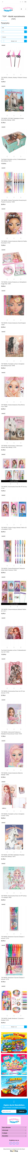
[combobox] (14, 31)
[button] (25, 2)
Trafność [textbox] (4, 37)
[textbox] (12, 32)
